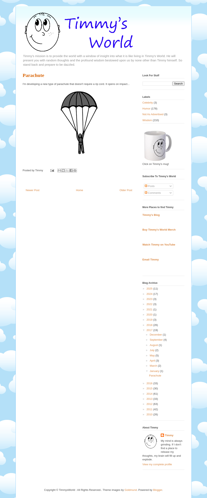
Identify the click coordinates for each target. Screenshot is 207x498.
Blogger (157, 489)
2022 (150, 304)
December (156, 334)
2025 (150, 288)
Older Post (126, 190)
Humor (146, 108)
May (152, 355)
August (154, 345)
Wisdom (147, 120)
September (156, 339)
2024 (150, 293)
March (154, 365)
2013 (150, 398)
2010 (150, 414)
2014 (150, 393)
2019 (150, 319)
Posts (150, 186)
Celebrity (148, 102)
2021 (150, 309)
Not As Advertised (153, 114)
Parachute (33, 75)
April (153, 360)
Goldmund (130, 489)
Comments (153, 192)
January (155, 371)
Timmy (169, 435)
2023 (150, 299)
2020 (150, 314)
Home (79, 190)
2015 (150, 388)
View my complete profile (157, 464)
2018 (150, 325)
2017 (150, 330)
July (152, 350)
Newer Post (33, 190)
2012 (150, 404)
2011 (150, 409)
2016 (150, 383)
